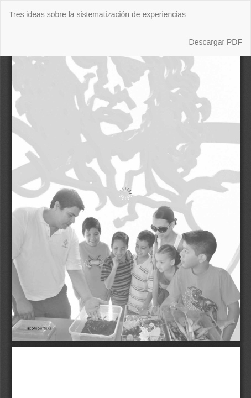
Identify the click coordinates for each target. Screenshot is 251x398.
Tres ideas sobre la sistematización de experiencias (97, 14)
